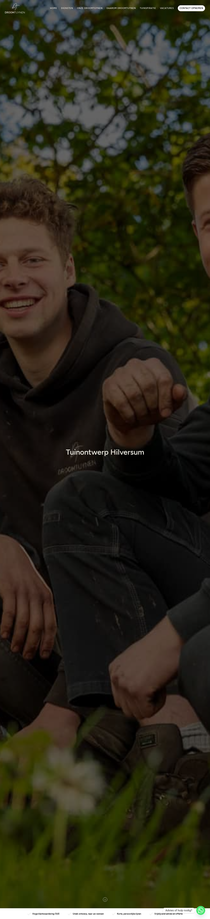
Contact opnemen (191, 8)
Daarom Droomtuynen (121, 8)
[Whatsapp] (200, 910)
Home (53, 8)
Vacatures (167, 8)
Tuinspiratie (148, 8)
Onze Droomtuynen (90, 8)
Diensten (67, 8)
